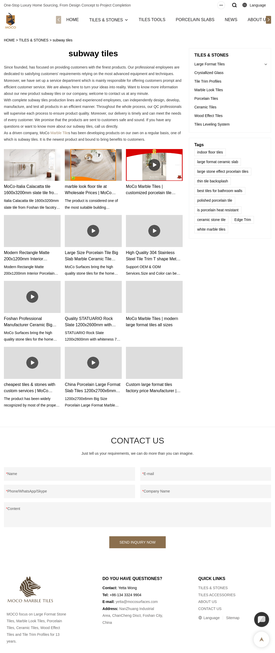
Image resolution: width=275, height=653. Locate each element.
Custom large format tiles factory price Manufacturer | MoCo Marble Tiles (151, 388)
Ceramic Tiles (205, 107)
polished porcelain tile (214, 200)
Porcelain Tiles (206, 98)
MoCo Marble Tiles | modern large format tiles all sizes (152, 321)
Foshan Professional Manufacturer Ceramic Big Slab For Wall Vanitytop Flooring (28, 322)
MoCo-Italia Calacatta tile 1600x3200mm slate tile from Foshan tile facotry (30, 190)
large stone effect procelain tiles (222, 171)
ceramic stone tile (211, 220)
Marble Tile (59, 133)
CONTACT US (210, 609)
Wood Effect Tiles (208, 116)
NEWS (231, 19)
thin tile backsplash (212, 181)
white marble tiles (211, 229)
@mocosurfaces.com (141, 602)
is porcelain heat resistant (218, 210)
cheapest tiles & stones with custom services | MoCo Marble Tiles (29, 388)
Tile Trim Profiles (207, 81)
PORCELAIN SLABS (195, 19)
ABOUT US (258, 19)
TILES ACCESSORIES (216, 595)
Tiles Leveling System (212, 124)
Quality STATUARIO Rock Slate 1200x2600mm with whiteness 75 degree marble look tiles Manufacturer (91, 322)
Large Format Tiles (209, 64)
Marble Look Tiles (208, 90)
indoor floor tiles (210, 152)
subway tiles (62, 40)
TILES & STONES (106, 20)
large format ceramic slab (217, 162)
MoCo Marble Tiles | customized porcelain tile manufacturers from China (150, 190)
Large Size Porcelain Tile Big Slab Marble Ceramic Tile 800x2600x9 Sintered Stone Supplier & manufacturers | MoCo (91, 256)
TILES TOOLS (152, 19)
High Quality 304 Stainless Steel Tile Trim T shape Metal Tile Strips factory (153, 256)
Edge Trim (242, 220)
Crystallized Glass (208, 73)
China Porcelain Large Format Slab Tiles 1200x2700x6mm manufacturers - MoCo (92, 388)
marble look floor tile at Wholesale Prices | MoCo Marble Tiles (88, 190)
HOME (72, 19)
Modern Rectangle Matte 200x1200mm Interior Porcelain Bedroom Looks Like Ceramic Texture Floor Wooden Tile (32, 256)
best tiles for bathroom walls (219, 191)
